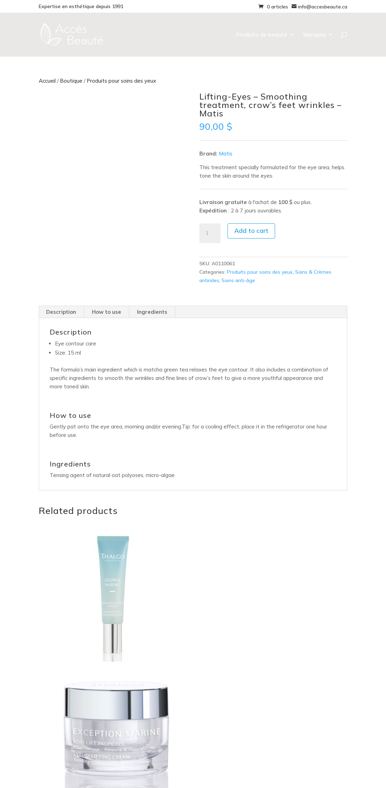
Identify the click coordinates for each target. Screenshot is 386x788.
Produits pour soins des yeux (121, 80)
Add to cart (251, 231)
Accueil (47, 80)
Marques (314, 35)
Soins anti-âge (238, 280)
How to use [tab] (106, 312)
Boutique (71, 80)
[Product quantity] (209, 233)
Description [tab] (61, 312)
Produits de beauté (261, 35)
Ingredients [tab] (152, 312)
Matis (225, 153)
